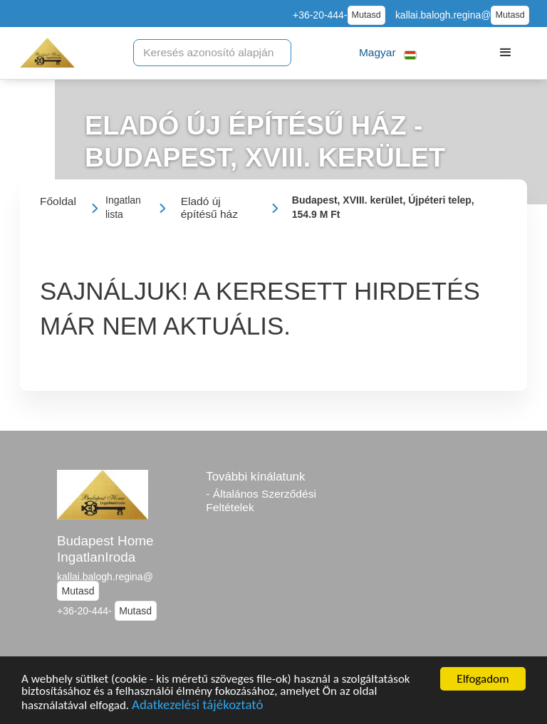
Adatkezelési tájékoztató (197, 706)
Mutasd (366, 15)
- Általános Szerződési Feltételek (261, 500)
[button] (387, 53)
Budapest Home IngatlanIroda (105, 549)
